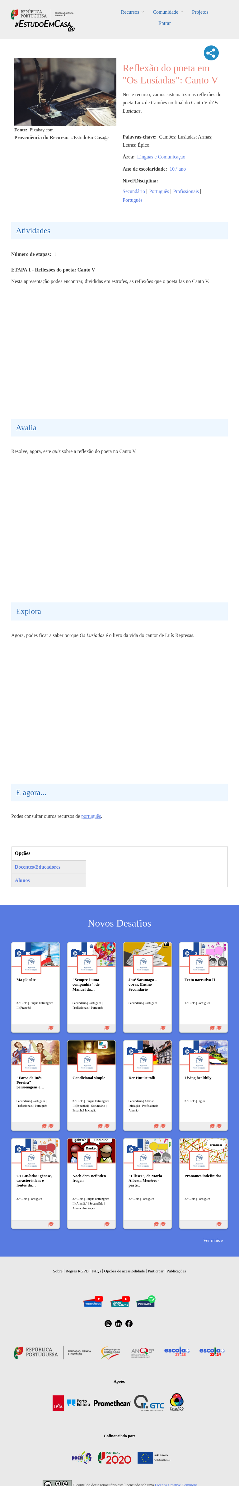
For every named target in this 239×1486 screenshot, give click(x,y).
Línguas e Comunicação (161, 156)
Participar (156, 1271)
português (91, 816)
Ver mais (211, 1240)
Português (159, 191)
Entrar (164, 23)
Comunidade (165, 12)
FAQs (96, 1271)
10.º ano (178, 169)
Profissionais (186, 191)
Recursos (130, 12)
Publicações (176, 1271)
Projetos (200, 12)
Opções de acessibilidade (124, 1271)
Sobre (58, 1271)
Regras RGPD (77, 1271)
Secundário (134, 191)
